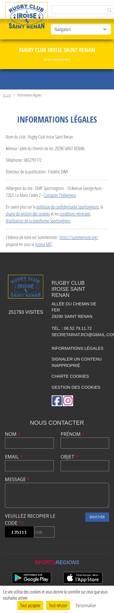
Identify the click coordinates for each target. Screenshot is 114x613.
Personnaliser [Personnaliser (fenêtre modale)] (86, 605)
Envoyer (97, 517)
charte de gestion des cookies (28, 214)
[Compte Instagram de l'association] (68, 400)
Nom (12, 434)
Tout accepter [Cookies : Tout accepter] (30, 605)
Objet (69, 457)
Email (14, 457)
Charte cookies (70, 376)
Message (17, 479)
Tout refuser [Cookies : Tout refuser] (58, 605)
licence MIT (43, 244)
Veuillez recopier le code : (30, 519)
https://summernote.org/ (78, 237)
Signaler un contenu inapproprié (77, 362)
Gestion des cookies (76, 387)
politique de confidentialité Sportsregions (67, 207)
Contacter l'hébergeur (60, 195)
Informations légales (78, 348)
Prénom (72, 434)
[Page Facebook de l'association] (57, 400)
